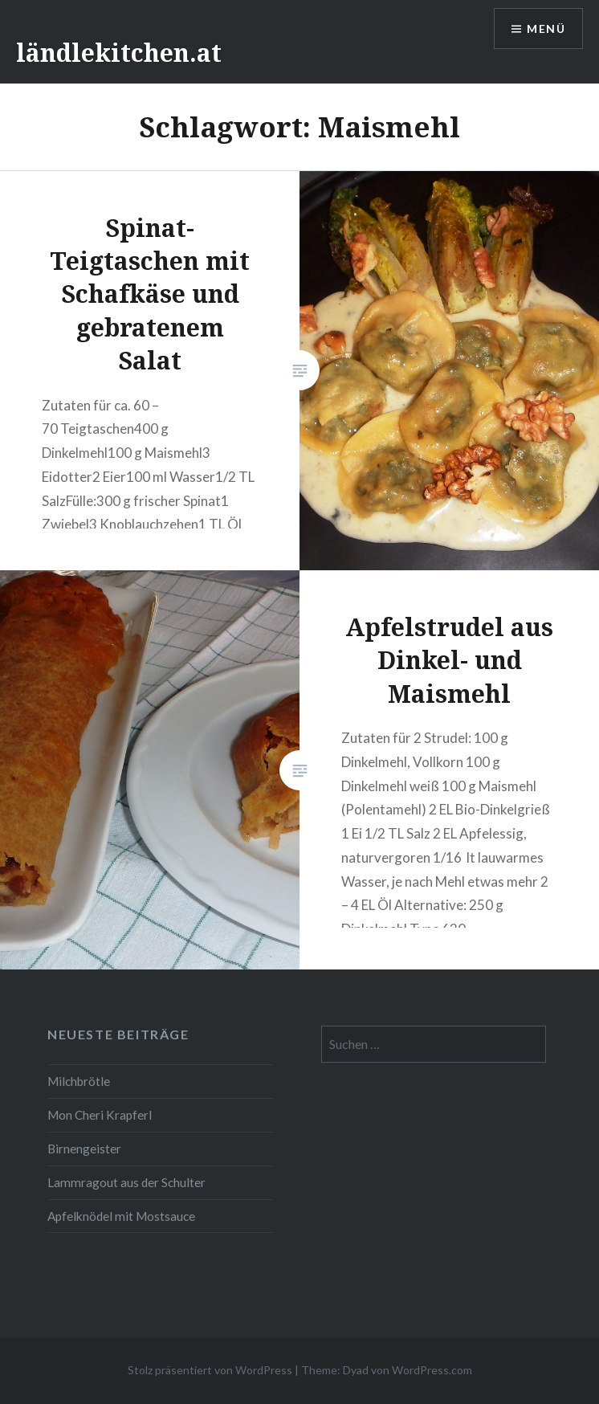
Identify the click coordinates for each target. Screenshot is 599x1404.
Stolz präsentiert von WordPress (210, 1370)
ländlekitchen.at (119, 52)
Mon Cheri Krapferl (99, 1115)
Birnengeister (84, 1148)
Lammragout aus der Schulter (126, 1182)
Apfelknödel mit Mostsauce (121, 1216)
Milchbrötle (78, 1081)
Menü (546, 28)
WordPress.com (432, 1370)
